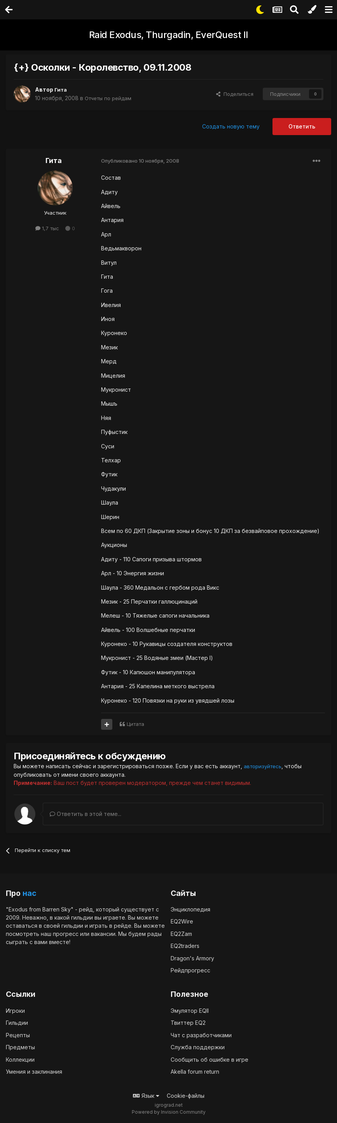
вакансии (103, 933)
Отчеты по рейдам (110, 98)
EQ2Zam (181, 933)
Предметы (20, 1046)
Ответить (301, 126)
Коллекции (20, 1059)
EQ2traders (185, 945)
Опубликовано (140, 161)
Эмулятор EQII (190, 1010)
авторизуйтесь (264, 766)
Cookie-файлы (185, 1095)
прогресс (66, 933)
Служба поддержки (198, 1046)
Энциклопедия (190, 909)
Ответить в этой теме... (85, 813)
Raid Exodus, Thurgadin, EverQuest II (168, 34)
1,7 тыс (47, 228)
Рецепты (18, 1034)
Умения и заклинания (34, 1071)
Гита (61, 89)
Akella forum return (195, 1071)
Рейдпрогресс (190, 970)
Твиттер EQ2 (188, 1022)
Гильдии (17, 1022)
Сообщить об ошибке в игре (209, 1059)
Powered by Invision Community (169, 1111)
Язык (146, 1095)
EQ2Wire (182, 921)
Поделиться (234, 94)
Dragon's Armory (192, 958)
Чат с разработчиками (201, 1034)
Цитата (135, 724)
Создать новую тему (231, 126)
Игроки (15, 1010)
